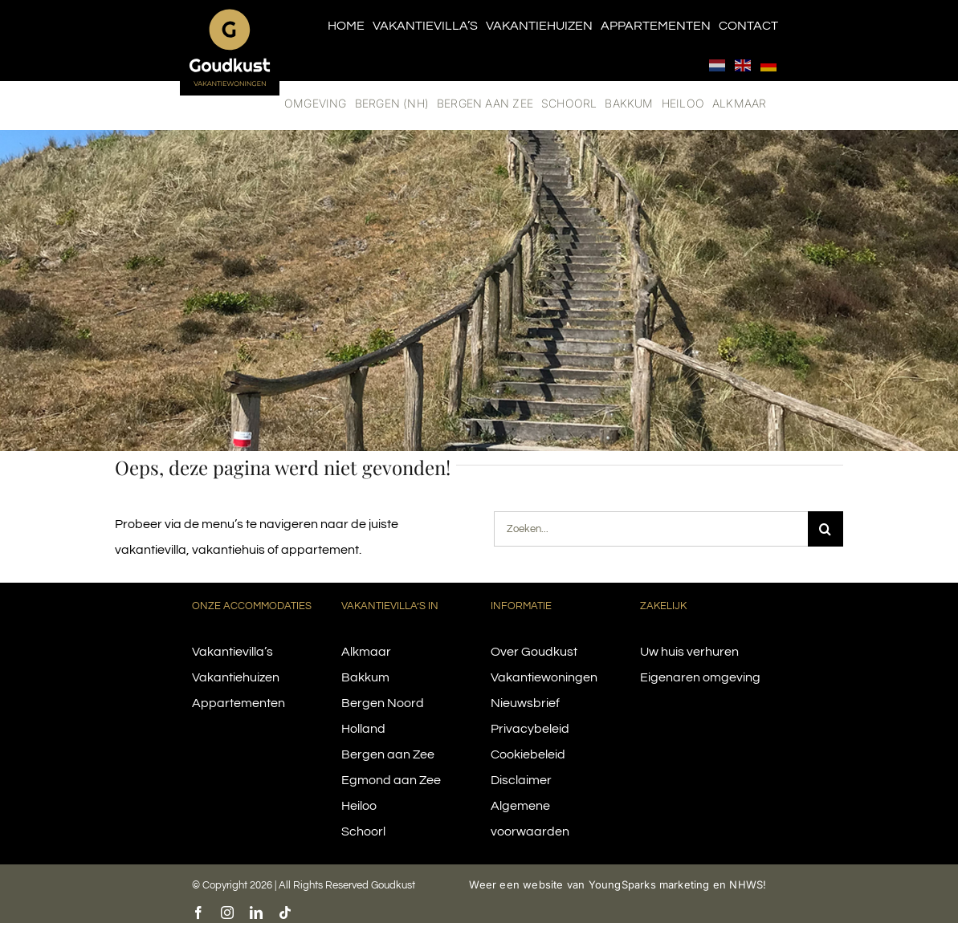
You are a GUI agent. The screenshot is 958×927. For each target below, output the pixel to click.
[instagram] (227, 912)
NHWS (746, 884)
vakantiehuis (228, 549)
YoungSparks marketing (649, 884)
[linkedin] (256, 912)
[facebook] (198, 912)
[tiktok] (285, 912)
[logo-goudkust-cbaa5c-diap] (229, 14)
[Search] (825, 529)
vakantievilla (150, 549)
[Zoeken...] (651, 529)
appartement (320, 549)
